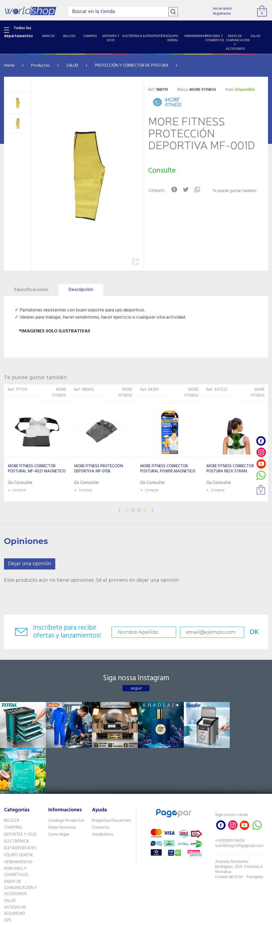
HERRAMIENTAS (18, 815)
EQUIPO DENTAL (18, 808)
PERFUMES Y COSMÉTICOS (16, 825)
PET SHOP (13, 880)
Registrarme (222, 13)
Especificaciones (31, 290)
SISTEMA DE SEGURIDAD (15, 864)
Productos (40, 65)
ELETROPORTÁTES (20, 801)
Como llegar (58, 788)
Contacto (100, 781)
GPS (7, 874)
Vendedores (102, 788)
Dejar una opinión (29, 563)
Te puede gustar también (234, 191)
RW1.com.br (154, 918)
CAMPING (13, 781)
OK (252, 632)
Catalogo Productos (66, 774)
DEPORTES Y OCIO (20, 788)
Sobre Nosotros (62, 781)
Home (9, 65)
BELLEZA (11, 774)
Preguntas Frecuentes (111, 774)
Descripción (81, 290)
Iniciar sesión (222, 8)
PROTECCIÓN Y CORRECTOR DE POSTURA (131, 65)
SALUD (72, 65)
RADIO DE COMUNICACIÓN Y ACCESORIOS (20, 841)
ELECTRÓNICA (16, 794)
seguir (136, 688)
